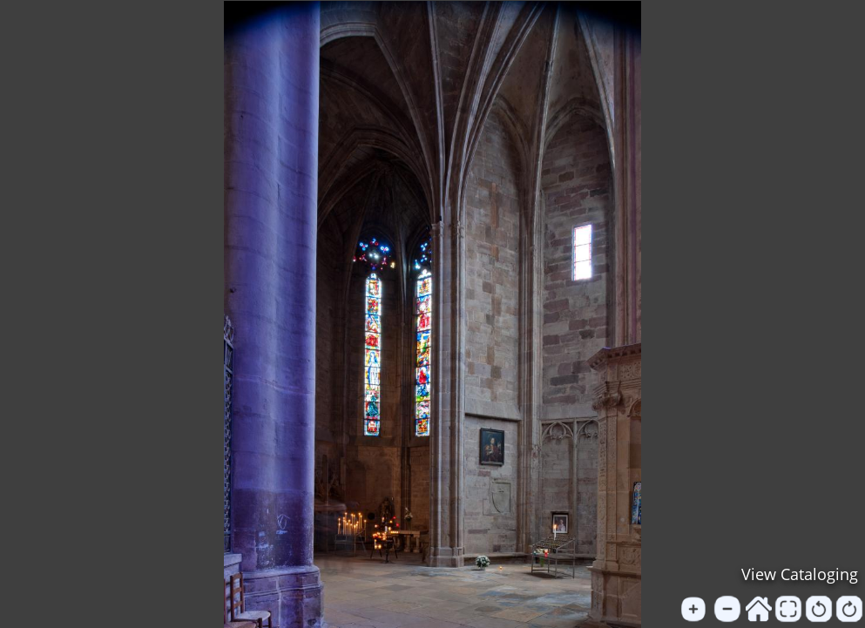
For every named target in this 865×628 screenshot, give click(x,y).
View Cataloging (799, 574)
